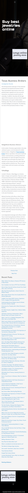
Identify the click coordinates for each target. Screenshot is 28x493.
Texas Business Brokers (7, 450)
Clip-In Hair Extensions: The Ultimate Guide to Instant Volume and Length (13, 402)
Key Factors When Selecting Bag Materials (12, 391)
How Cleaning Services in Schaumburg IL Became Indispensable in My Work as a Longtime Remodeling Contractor (13, 326)
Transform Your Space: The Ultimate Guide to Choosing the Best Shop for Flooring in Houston (13, 365)
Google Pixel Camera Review (8, 453)
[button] (14, 2)
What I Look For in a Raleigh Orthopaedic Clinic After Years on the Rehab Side (13, 318)
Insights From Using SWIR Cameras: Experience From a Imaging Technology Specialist (13, 299)
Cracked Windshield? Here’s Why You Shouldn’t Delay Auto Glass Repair (13, 456)
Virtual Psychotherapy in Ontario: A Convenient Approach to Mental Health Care (13, 436)
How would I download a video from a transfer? (13, 448)
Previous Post (14, 270)
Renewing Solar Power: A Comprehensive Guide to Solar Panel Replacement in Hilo (13, 338)
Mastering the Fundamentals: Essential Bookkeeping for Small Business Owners (14, 432)
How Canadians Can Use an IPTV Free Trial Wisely (13, 284)
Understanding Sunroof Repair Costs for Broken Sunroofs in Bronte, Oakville (13, 303)
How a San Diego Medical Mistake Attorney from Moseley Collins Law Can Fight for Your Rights (13, 342)
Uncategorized (5, 84)
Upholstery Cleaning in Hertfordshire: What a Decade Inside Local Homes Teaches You (12, 314)
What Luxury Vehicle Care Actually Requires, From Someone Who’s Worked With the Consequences (13, 322)
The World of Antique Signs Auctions (10, 446)
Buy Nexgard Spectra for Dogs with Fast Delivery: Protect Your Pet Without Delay (13, 357)
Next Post (14, 273)
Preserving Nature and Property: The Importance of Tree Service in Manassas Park (14, 331)
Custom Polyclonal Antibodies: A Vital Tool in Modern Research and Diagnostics (12, 384)
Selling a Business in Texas (8, 439)
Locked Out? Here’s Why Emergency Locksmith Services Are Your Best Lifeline (13, 354)
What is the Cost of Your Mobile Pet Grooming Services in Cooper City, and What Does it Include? (14, 413)
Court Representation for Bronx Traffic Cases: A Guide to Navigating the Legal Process (13, 398)
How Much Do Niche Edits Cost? (9, 441)
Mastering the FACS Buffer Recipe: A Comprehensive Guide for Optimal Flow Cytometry (13, 346)
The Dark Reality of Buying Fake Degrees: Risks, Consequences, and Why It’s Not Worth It (13, 405)
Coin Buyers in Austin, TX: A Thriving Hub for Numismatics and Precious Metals (12, 369)
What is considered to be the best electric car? (12, 444)
